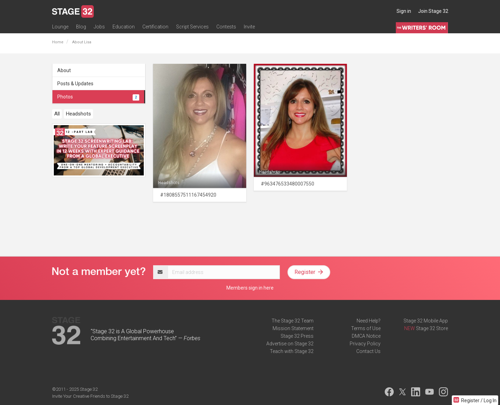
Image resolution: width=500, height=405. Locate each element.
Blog (81, 26)
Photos (98, 96)
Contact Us (368, 351)
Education (123, 26)
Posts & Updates (75, 83)
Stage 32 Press (297, 336)
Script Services (192, 26)
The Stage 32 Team (293, 321)
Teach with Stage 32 (292, 351)
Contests (226, 26)
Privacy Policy (365, 343)
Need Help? (369, 321)
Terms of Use (366, 328)
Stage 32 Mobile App (425, 321)
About (64, 70)
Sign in (404, 11)
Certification (155, 26)
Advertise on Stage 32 (290, 343)
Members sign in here (250, 288)
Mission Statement (293, 328)
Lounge (60, 26)
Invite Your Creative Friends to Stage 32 (90, 396)
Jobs (99, 26)
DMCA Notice (366, 336)
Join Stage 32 (433, 11)
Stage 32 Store (432, 328)
